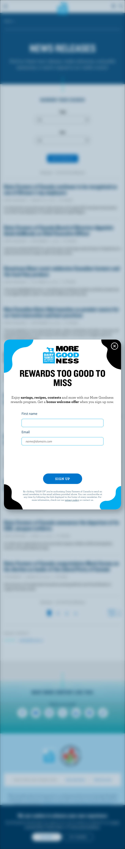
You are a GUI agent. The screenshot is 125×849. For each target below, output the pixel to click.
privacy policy (72, 499)
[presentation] (63, 459)
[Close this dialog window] (114, 346)
